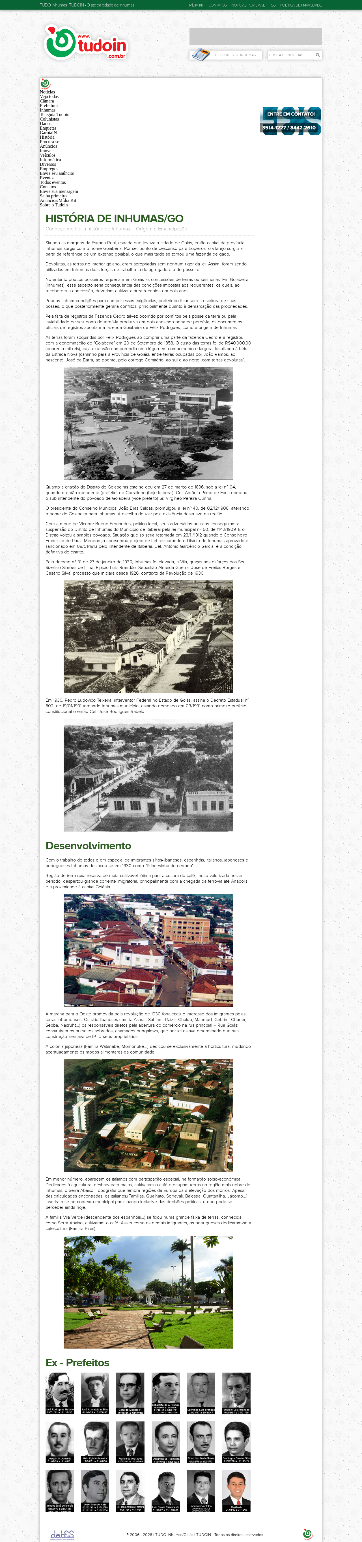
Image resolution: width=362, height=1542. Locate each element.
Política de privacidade (301, 5)
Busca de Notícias (286, 55)
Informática (50, 159)
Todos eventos (53, 182)
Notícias (47, 92)
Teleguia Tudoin (54, 114)
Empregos (49, 168)
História (47, 137)
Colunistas (49, 119)
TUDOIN (203, 1534)
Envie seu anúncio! (57, 173)
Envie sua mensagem (59, 191)
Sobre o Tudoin (54, 204)
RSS (272, 5)
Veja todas (49, 96)
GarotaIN (48, 132)
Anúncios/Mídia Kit (58, 200)
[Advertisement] (255, 36)
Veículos (47, 155)
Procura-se (49, 141)
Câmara (47, 101)
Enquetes (48, 128)
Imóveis (47, 150)
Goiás (188, 1534)
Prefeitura (49, 105)
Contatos (217, 5)
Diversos (48, 164)
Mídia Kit (196, 5)
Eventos (47, 177)
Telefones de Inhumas (235, 55)
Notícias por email (248, 5)
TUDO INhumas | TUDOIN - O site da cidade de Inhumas (87, 5)
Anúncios (48, 146)
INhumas (174, 1534)
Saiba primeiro (53, 195)
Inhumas (47, 110)
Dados (45, 123)
